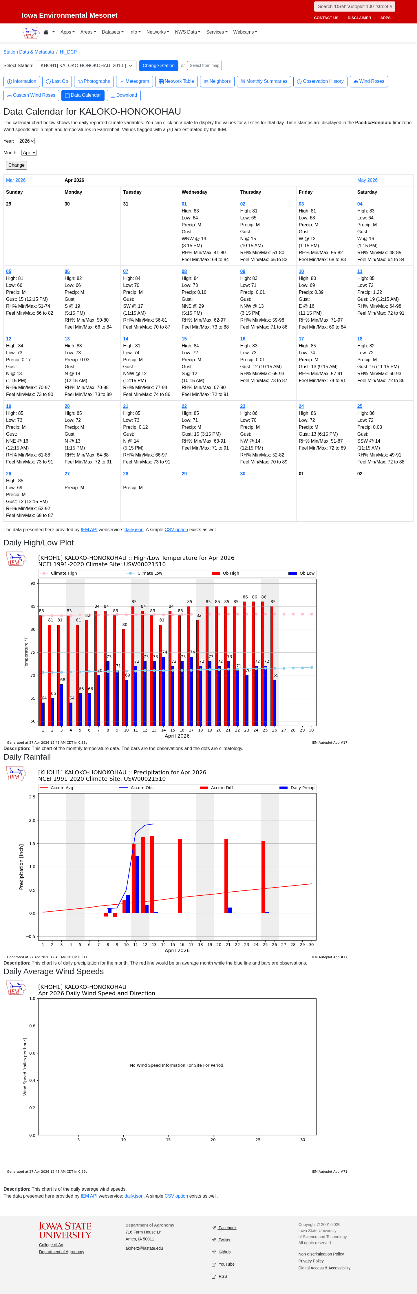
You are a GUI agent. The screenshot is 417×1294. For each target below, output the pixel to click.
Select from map (204, 65)
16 (243, 338)
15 (184, 338)
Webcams (243, 32)
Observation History (320, 81)
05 (8, 271)
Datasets (111, 32)
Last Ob (57, 81)
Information (21, 81)
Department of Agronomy (61, 1251)
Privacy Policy (311, 1261)
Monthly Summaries (264, 81)
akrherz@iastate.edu (144, 1248)
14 (125, 338)
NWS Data (186, 32)
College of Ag (51, 1244)
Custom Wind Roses (31, 95)
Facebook (224, 1227)
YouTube (223, 1264)
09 (243, 271)
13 (67, 338)
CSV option (176, 529)
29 (184, 473)
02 (243, 203)
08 (184, 271)
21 (125, 406)
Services (215, 32)
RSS (219, 1276)
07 (125, 271)
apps (386, 18)
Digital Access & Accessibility (325, 1268)
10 (301, 271)
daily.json (134, 529)
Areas (87, 32)
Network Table (176, 81)
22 (184, 406)
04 (360, 203)
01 (184, 203)
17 (301, 338)
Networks (156, 32)
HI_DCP (68, 52)
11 (360, 271)
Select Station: (18, 65)
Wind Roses (369, 81)
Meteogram (134, 81)
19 (8, 406)
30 (243, 473)
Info (133, 32)
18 (360, 338)
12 (8, 338)
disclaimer (359, 18)
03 (301, 203)
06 (67, 271)
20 (67, 406)
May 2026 (367, 180)
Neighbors (217, 81)
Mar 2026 (16, 180)
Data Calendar (83, 95)
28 (125, 473)
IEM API (89, 529)
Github (221, 1252)
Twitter (221, 1240)
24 (301, 406)
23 (243, 406)
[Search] (354, 6)
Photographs (94, 81)
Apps (66, 32)
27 (67, 473)
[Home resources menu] (49, 33)
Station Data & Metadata (28, 52)
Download (124, 95)
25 (360, 406)
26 (8, 473)
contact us (326, 18)
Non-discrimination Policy (321, 1254)
